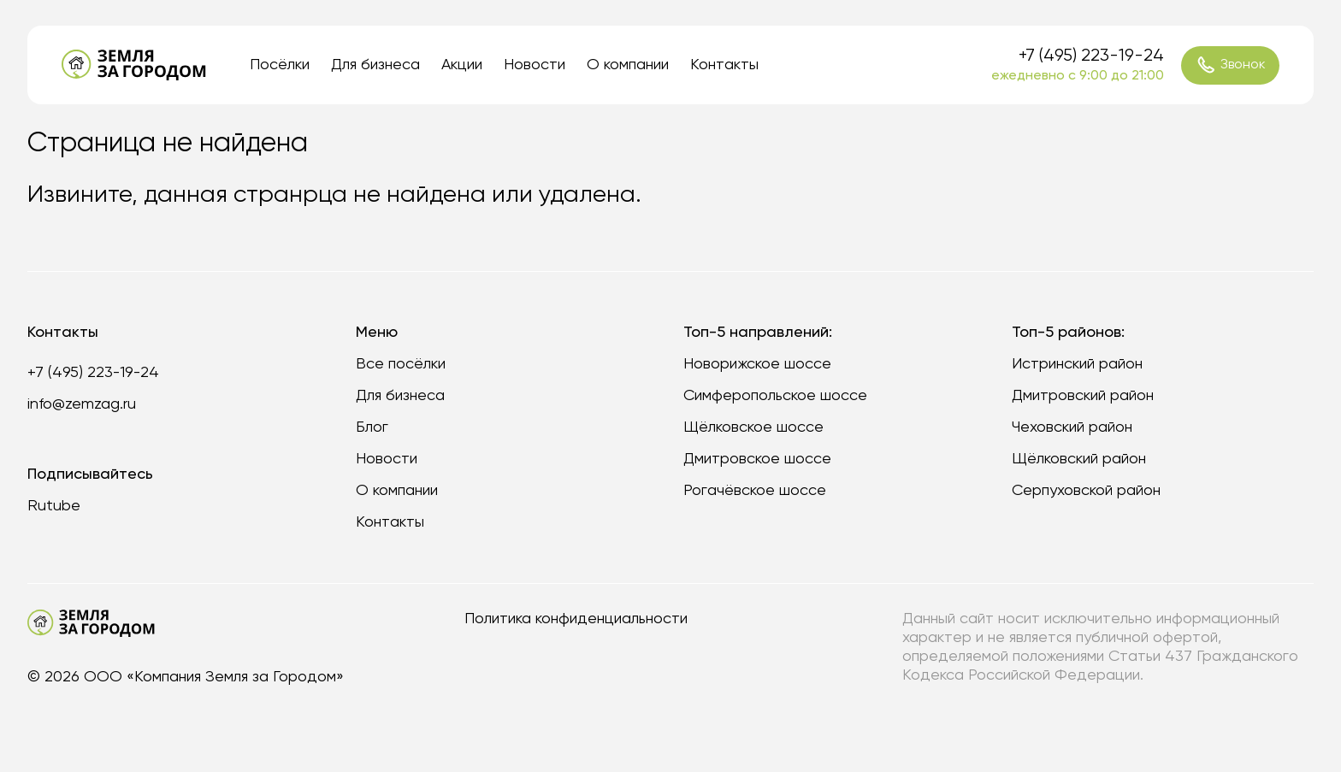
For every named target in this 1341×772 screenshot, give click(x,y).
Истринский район (1077, 364)
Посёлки (280, 65)
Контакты (724, 65)
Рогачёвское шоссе (754, 490)
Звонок (1231, 65)
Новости (534, 65)
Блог (372, 427)
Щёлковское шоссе (753, 427)
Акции (461, 65)
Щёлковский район (1079, 459)
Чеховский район (1072, 427)
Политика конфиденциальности (576, 619)
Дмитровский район (1083, 396)
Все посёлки (401, 364)
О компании (628, 65)
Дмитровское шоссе (757, 459)
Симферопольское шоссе (775, 396)
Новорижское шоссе (757, 364)
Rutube (53, 506)
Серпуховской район (1086, 490)
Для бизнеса (375, 65)
